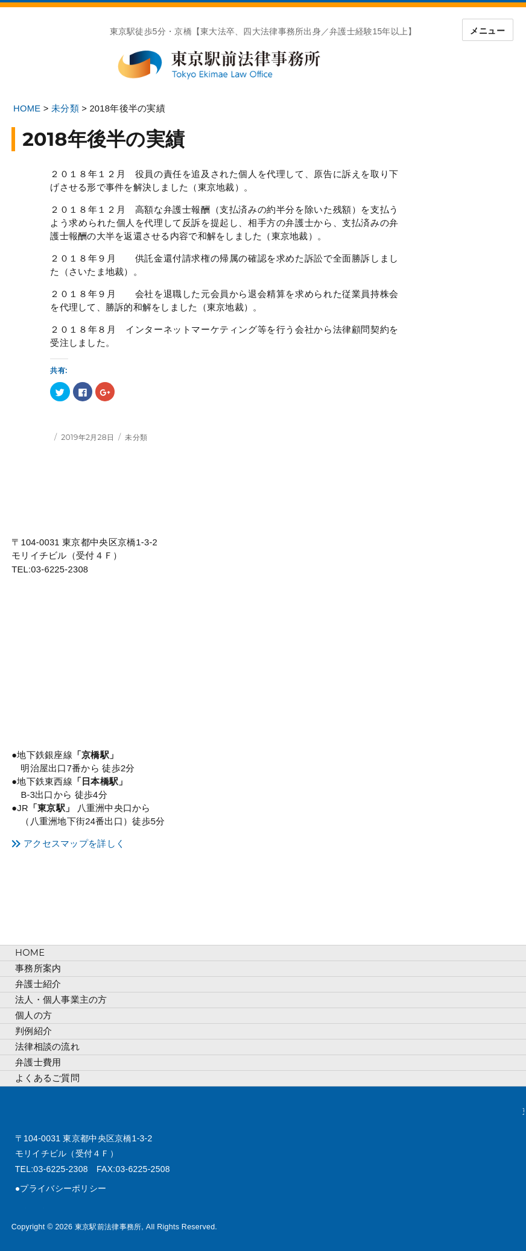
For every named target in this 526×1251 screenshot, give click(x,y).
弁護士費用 (38, 1062)
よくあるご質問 (47, 1078)
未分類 (136, 437)
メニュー (487, 30)
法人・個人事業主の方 (61, 999)
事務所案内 (38, 968)
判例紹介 (33, 1031)
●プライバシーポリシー (60, 1188)
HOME (30, 952)
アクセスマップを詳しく (74, 843)
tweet (20, 1209)
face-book (38, 1209)
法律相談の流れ (47, 1046)
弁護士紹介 (38, 984)
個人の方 (33, 1015)
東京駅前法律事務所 (232, 65)
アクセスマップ (92, 663)
